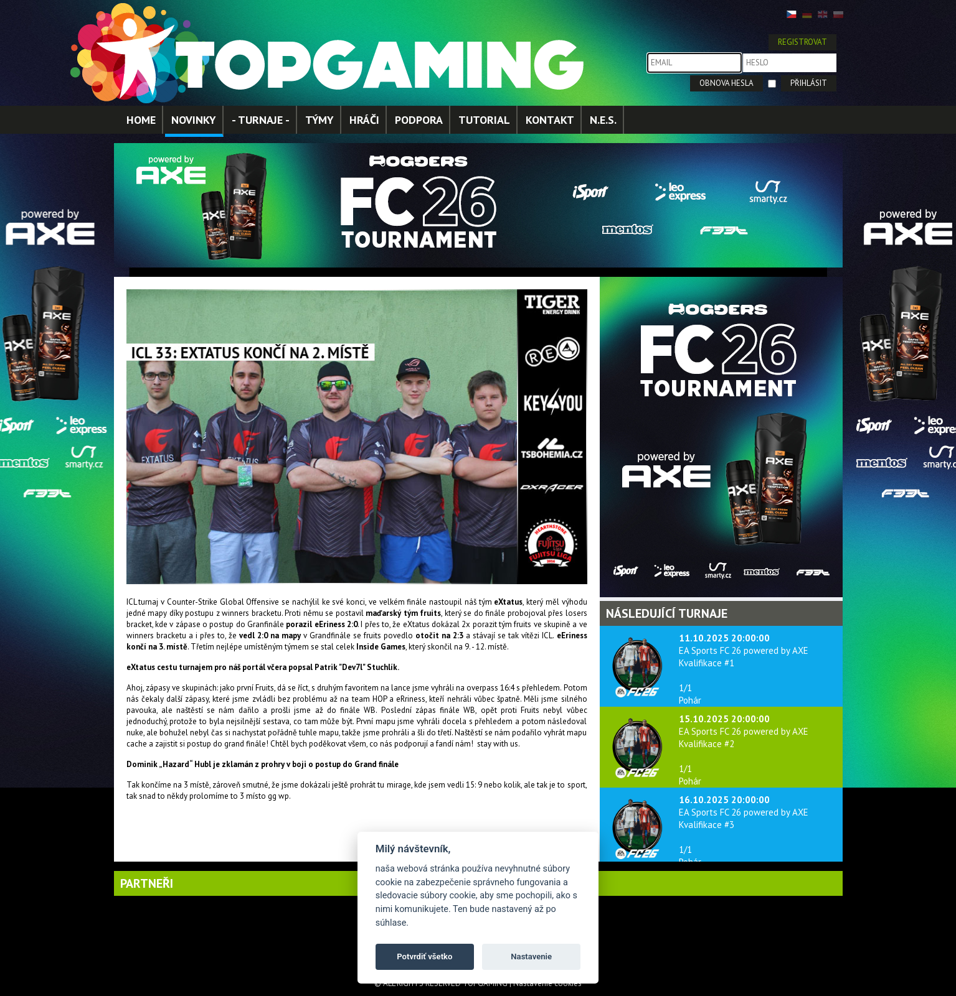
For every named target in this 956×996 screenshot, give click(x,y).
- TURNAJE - (261, 120)
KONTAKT (550, 120)
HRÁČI (364, 120)
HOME (141, 120)
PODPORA (419, 120)
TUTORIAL (484, 120)
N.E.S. (603, 120)
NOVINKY (193, 120)
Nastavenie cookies (547, 983)
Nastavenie (531, 956)
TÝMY (319, 120)
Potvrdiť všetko (424, 956)
